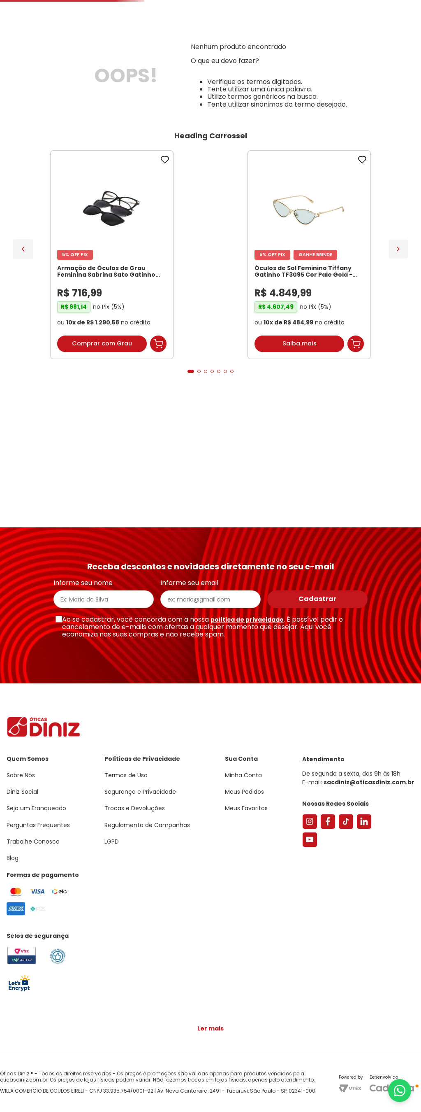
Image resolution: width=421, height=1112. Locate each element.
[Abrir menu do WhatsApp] (399, 1090)
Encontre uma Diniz (212, 68)
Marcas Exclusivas (391, 96)
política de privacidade (247, 624)
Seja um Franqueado (39, 6)
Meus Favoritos (368, 68)
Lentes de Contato (175, 96)
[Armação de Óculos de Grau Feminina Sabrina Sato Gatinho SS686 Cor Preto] (62, 366)
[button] (375, 42)
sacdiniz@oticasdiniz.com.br (369, 786)
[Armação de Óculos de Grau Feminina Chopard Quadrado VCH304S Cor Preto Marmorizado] (358, 366)
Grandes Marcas (314, 96)
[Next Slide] (398, 359)
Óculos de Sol (101, 96)
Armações (41, 96)
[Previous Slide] (23, 360)
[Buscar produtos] (148, 68)
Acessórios (250, 96)
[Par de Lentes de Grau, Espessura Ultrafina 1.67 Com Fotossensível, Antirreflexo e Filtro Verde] (259, 366)
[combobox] (125, 68)
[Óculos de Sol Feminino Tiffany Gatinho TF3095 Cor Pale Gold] (161, 366)
